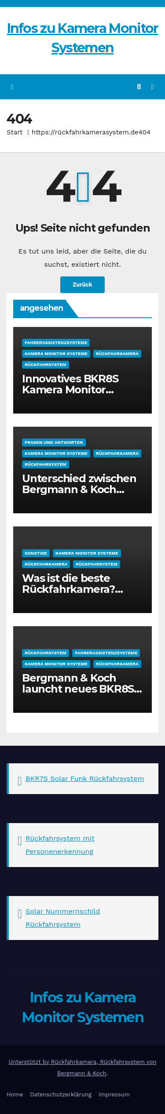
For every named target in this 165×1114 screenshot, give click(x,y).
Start (14, 132)
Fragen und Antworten (54, 442)
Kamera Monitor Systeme (56, 353)
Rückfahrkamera (117, 353)
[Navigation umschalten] (152, 87)
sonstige (36, 553)
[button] (139, 87)
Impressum (114, 1094)
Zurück (82, 284)
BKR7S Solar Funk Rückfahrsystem (85, 778)
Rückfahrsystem (45, 364)
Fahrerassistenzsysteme (56, 342)
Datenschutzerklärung (61, 1094)
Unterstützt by (29, 1062)
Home (15, 1094)
